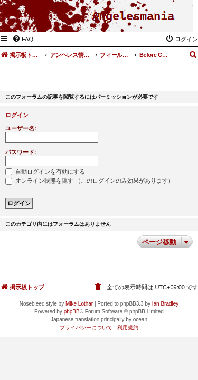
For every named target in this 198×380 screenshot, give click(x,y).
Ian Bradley (165, 304)
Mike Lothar (79, 304)
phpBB (72, 312)
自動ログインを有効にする (45, 171)
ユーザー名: (20, 128)
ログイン (17, 115)
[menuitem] (22, 39)
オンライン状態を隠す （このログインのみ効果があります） (89, 180)
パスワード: (20, 152)
